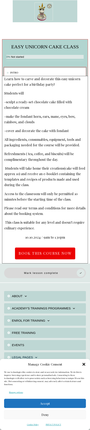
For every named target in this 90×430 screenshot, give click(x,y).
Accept (45, 403)
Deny (45, 415)
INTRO (14, 72)
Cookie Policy (33, 424)
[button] (84, 364)
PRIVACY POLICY (53, 424)
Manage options (16, 392)
